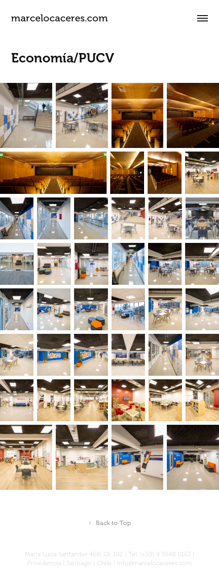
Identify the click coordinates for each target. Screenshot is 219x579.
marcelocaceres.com (59, 18)
